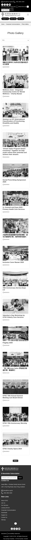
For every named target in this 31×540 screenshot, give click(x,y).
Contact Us (4, 517)
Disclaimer (4, 533)
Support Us (5, 18)
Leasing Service (5, 507)
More (15, 460)
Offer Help (20, 18)
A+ (12, 8)
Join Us (3, 503)
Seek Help (13, 18)
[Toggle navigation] (28, 14)
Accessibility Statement (14, 533)
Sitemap (3, 519)
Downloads (4, 512)
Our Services (4, 505)
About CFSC (4, 500)
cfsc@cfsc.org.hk (7, 1)
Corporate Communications (13, 24)
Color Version (5, 10)
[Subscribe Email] (9, 477)
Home (2, 24)
